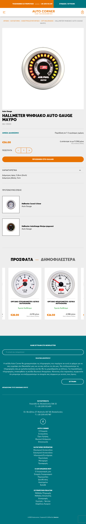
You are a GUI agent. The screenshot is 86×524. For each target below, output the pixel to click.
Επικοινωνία (43, 442)
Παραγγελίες (43, 477)
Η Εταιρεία (43, 431)
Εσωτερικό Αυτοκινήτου (43, 453)
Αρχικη (6, 21)
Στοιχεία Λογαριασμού (43, 474)
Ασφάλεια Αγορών (43, 504)
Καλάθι (43, 485)
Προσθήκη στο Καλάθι (43, 159)
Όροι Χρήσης (43, 436)
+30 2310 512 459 (46, 4)
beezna (56, 517)
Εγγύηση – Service (43, 501)
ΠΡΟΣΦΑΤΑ (22, 260)
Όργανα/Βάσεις (47, 21)
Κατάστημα (15, 21)
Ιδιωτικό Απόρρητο (43, 439)
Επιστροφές (43, 498)
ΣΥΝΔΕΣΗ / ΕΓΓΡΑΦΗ (67, 4)
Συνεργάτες (43, 434)
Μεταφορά (43, 461)
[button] (4, 12)
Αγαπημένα (43, 482)
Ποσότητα (7, 150)
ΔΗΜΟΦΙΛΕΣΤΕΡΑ (58, 260)
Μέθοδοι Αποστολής (43, 496)
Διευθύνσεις (43, 480)
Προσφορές (43, 463)
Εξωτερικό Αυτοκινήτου (43, 450)
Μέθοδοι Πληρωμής (43, 493)
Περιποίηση (43, 458)
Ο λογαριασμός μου (43, 471)
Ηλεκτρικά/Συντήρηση (30, 21)
